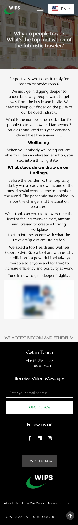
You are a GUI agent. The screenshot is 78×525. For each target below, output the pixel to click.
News (52, 503)
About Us (11, 503)
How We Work (33, 503)
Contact (66, 503)
